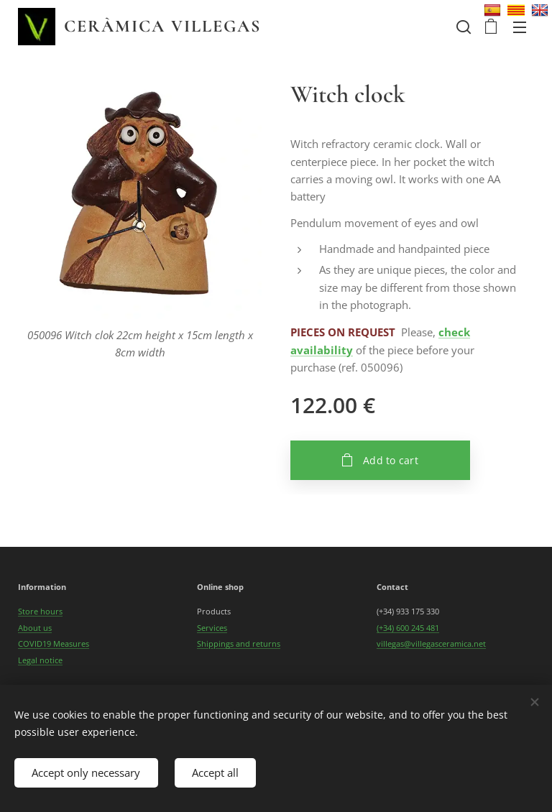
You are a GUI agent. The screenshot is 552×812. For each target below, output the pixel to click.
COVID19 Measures (53, 643)
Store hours (40, 611)
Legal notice (40, 660)
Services (212, 627)
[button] (462, 27)
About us (35, 627)
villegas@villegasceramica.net (431, 643)
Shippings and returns (238, 643)
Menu (519, 27)
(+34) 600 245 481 (408, 627)
